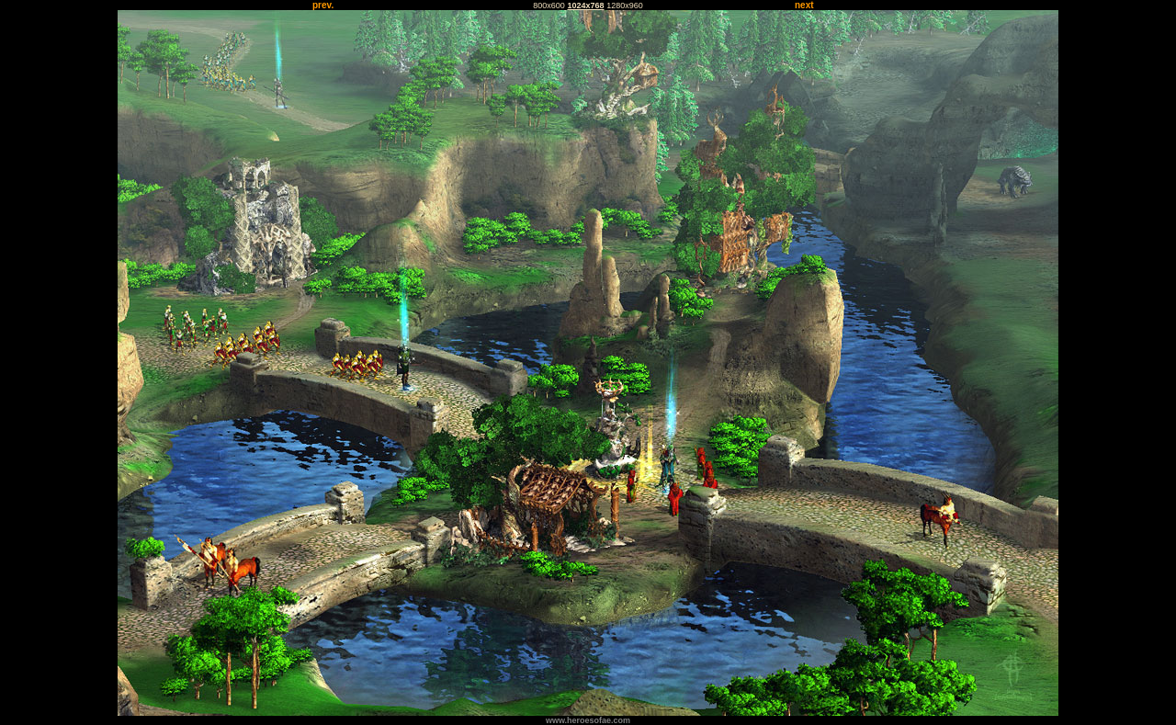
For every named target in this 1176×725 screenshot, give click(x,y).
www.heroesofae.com (588, 720)
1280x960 (624, 5)
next (804, 5)
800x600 (549, 5)
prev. (323, 5)
